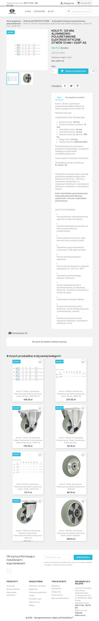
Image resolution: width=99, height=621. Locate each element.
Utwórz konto (57, 595)
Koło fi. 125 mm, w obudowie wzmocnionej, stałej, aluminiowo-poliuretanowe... (71, 440)
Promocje (11, 586)
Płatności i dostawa (37, 586)
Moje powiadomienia (60, 598)
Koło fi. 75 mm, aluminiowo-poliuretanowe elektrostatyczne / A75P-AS (71, 486)
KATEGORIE (39, 11)
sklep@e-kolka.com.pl (80, 614)
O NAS (28, 11)
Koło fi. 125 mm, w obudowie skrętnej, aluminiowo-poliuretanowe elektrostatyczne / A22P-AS (28, 534)
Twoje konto (58, 581)
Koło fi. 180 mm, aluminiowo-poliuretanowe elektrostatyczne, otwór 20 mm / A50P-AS (71, 393)
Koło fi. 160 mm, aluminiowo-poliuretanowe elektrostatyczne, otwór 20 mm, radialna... (71, 533)
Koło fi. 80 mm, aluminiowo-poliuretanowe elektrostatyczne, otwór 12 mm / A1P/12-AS (28, 486)
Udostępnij (64, 85)
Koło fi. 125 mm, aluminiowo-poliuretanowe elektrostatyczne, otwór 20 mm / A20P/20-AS (28, 393)
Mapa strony (34, 602)
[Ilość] (54, 71)
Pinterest (77, 85)
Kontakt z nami (35, 599)
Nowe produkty (13, 589)
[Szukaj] (79, 11)
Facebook (9, 570)
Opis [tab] (59, 97)
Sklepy (32, 605)
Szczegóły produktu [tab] (75, 97)
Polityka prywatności (38, 592)
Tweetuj (71, 85)
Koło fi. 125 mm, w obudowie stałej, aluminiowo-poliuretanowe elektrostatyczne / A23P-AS (28, 440)
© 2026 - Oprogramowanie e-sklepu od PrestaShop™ (49, 617)
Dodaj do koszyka (73, 71)
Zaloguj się (56, 592)
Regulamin (33, 589)
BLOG (51, 11)
